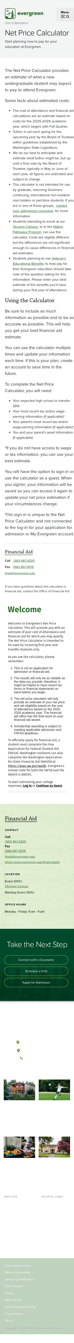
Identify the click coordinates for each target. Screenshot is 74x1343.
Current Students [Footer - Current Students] (15, 1203)
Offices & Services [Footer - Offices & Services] (53, 1215)
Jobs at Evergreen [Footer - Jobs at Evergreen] (53, 1240)
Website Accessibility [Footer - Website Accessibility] (17, 1272)
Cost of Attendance (16, 23)
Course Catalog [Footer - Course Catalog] (51, 1221)
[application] (37, 695)
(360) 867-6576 (23, 567)
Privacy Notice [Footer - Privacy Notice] (13, 1314)
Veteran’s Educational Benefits (39, 261)
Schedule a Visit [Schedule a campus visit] (36, 971)
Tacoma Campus (25, 226)
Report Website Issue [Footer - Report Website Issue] (18, 1266)
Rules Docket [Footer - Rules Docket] (13, 1300)
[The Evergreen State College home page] (37, 1024)
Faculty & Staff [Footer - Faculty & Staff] (14, 1234)
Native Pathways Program (38, 229)
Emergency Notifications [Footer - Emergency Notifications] (19, 1279)
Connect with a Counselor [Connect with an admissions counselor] (36, 960)
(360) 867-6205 (24, 560)
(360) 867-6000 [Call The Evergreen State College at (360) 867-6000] (37, 1058)
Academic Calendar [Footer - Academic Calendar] (54, 1228)
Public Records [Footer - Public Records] (14, 1286)
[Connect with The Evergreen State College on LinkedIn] (49, 1071)
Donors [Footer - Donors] (9, 1240)
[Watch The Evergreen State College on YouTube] (33, 1071)
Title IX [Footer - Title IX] (9, 1321)
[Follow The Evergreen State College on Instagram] (41, 1071)
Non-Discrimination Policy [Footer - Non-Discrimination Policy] (20, 1307)
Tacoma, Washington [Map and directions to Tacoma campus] (37, 1049)
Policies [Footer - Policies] (9, 1293)
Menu (65, 12)
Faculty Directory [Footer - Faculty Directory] (53, 1209)
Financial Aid (19, 552)
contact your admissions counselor (40, 208)
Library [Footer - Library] (45, 1203)
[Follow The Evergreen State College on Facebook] (25, 1071)
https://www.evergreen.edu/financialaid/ (32, 862)
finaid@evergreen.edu (20, 573)
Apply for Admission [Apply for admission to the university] (36, 982)
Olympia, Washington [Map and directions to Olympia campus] (37, 1041)
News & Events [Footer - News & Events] (51, 1234)
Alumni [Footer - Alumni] (9, 1247)
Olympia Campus (16, 886)
